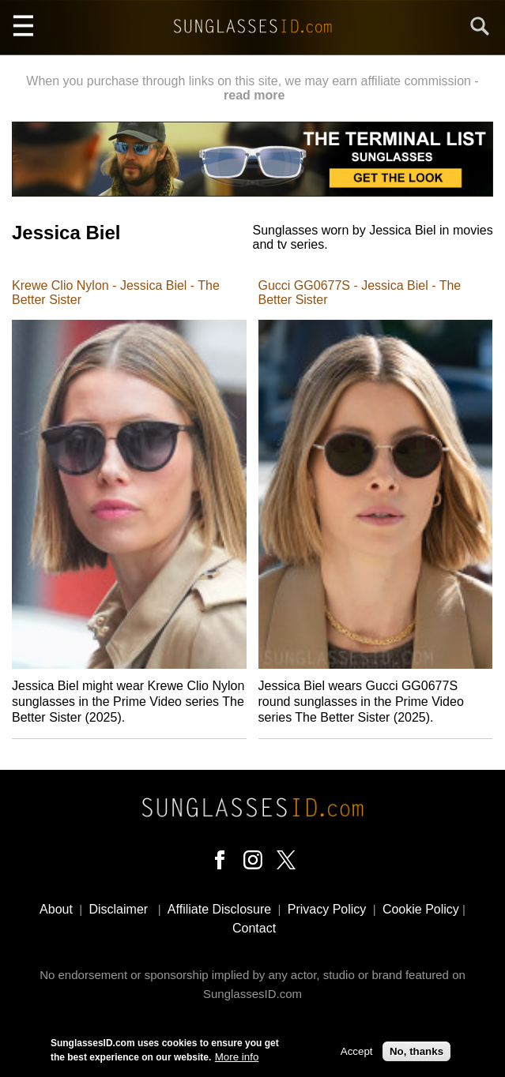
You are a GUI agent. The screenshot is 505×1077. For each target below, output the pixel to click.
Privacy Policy (327, 909)
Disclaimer (118, 909)
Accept (357, 1054)
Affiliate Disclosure (219, 909)
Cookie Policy (421, 909)
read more (254, 95)
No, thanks (416, 1054)
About (56, 909)
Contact (254, 928)
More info (237, 1060)
